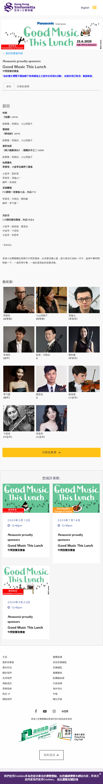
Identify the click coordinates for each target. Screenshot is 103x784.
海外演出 (57, 688)
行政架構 (57, 683)
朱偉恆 (6, 354)
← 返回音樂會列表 (12, 53)
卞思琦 (6, 433)
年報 (55, 694)
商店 (4, 694)
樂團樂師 (57, 672)
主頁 (4, 657)
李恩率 (39, 433)
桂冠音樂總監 (60, 662)
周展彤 (6, 315)
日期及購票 (23, 86)
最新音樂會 (8, 662)
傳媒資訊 (7, 683)
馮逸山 (72, 315)
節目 (9, 86)
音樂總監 (57, 667)
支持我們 (7, 678)
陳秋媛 (72, 354)
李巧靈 (6, 394)
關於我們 (7, 672)
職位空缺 (57, 699)
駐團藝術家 (58, 678)
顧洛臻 (72, 394)
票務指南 (7, 688)
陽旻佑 (39, 394)
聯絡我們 (7, 699)
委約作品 (7, 667)
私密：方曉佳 (43, 354)
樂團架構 (57, 657)
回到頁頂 (51, 755)
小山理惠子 (42, 315)
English (85, 7)
